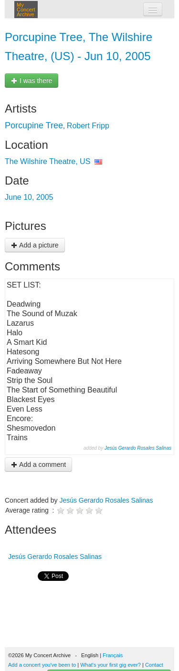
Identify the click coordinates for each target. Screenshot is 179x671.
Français (113, 655)
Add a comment (38, 464)
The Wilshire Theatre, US (47, 161)
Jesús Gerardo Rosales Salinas (138, 448)
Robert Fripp (88, 126)
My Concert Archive (26, 9)
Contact (154, 665)
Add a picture (35, 245)
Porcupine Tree (34, 125)
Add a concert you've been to (42, 665)
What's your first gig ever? (110, 665)
